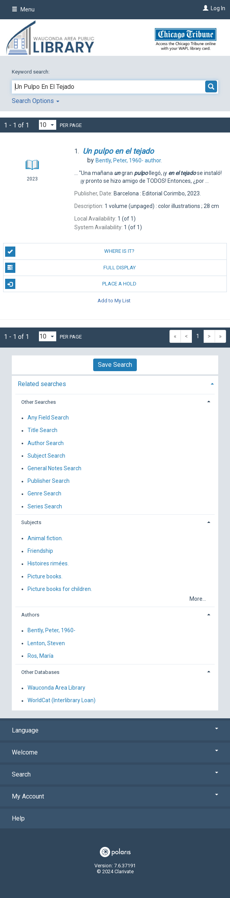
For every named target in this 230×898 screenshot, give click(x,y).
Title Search (42, 430)
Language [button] (115, 730)
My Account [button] (115, 796)
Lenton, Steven (46, 643)
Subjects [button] (31, 522)
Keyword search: (31, 72)
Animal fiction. (45, 538)
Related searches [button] (42, 384)
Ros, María (40, 656)
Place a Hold (71, 284)
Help (18, 818)
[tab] (115, 383)
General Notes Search (54, 468)
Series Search (45, 506)
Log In (218, 8)
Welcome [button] (115, 752)
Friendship (40, 551)
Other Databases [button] (40, 672)
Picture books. (45, 576)
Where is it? (70, 252)
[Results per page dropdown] (47, 125)
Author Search (46, 443)
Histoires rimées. (48, 564)
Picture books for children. (60, 589)
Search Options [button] (35, 101)
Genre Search (44, 494)
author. (129, 160)
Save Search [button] (115, 364)
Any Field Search (48, 418)
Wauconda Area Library (56, 688)
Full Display (70, 268)
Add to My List (114, 300)
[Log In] (204, 8)
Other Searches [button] (38, 402)
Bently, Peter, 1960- (51, 630)
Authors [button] (30, 615)
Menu (23, 9)
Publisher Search (49, 481)
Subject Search (46, 456)
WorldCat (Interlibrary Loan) (62, 700)
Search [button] (115, 774)
